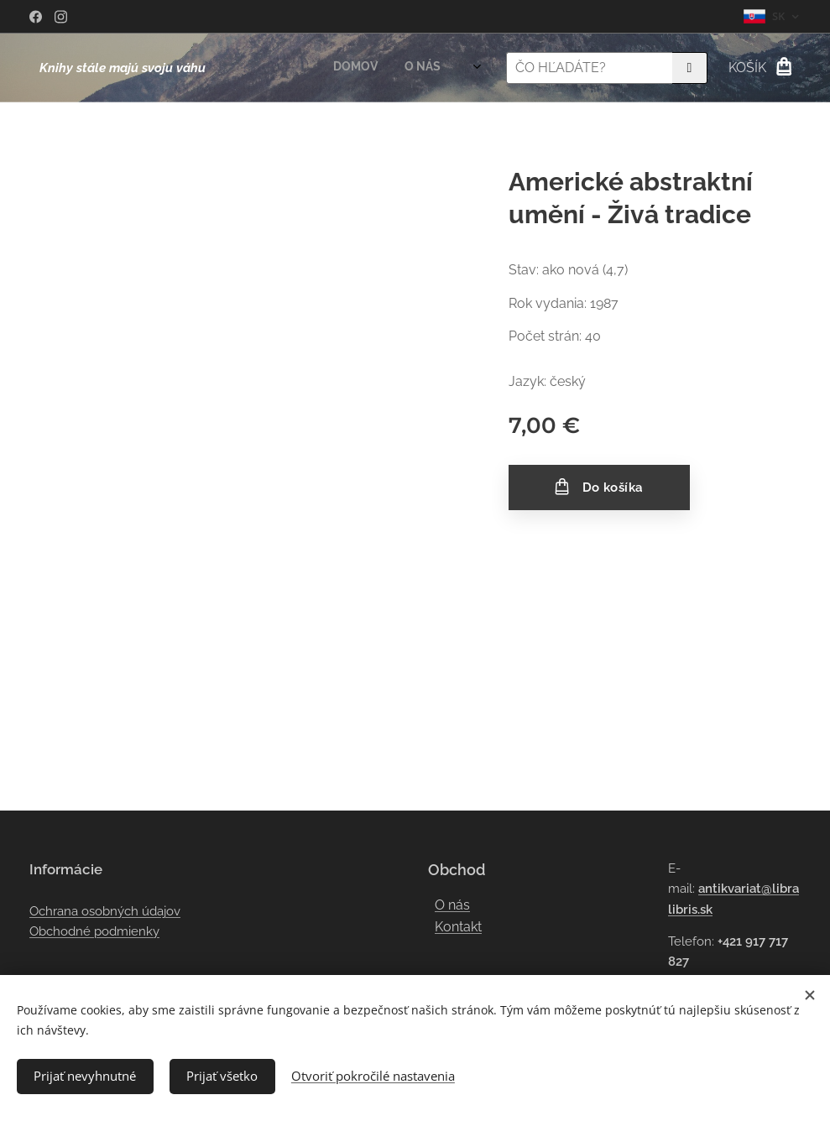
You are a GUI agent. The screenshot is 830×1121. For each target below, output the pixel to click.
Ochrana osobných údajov (104, 911)
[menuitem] (346, 68)
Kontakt (458, 927)
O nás (452, 905)
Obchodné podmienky (94, 931)
